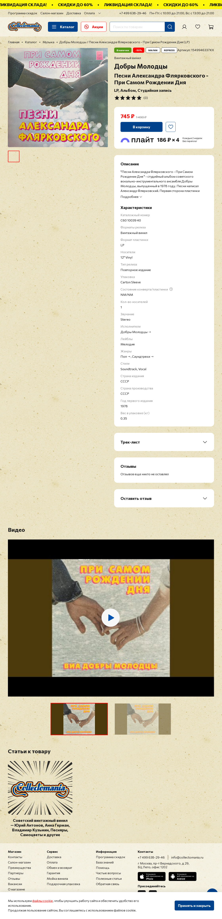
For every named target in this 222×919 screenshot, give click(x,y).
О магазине (16, 889)
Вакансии (15, 884)
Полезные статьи (109, 878)
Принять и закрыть (194, 905)
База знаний (105, 862)
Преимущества (19, 867)
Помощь (102, 867)
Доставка (73, 13)
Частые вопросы (108, 873)
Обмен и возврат (59, 867)
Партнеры (15, 873)
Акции (93, 26)
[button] (79, 719)
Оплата (89, 13)
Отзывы (14, 878)
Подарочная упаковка (63, 884)
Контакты (15, 857)
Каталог (62, 27)
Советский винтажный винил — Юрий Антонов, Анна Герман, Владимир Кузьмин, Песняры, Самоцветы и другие (40, 827)
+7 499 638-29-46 (132, 13)
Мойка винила (57, 878)
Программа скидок (22, 13)
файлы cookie (42, 901)
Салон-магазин (51, 13)
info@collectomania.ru (187, 857)
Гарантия (53, 873)
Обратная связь (107, 884)
